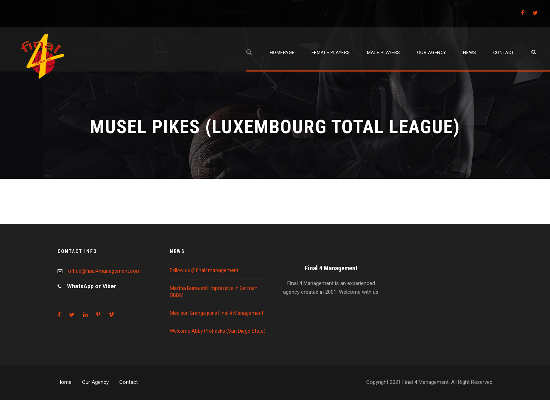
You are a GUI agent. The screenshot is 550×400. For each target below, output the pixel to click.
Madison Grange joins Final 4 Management (216, 313)
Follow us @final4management (204, 270)
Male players (383, 52)
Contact (503, 52)
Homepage (282, 52)
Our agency (431, 52)
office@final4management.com (104, 271)
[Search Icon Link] (249, 60)
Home (65, 382)
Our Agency (95, 382)
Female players (330, 52)
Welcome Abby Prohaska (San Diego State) (218, 331)
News (469, 52)
